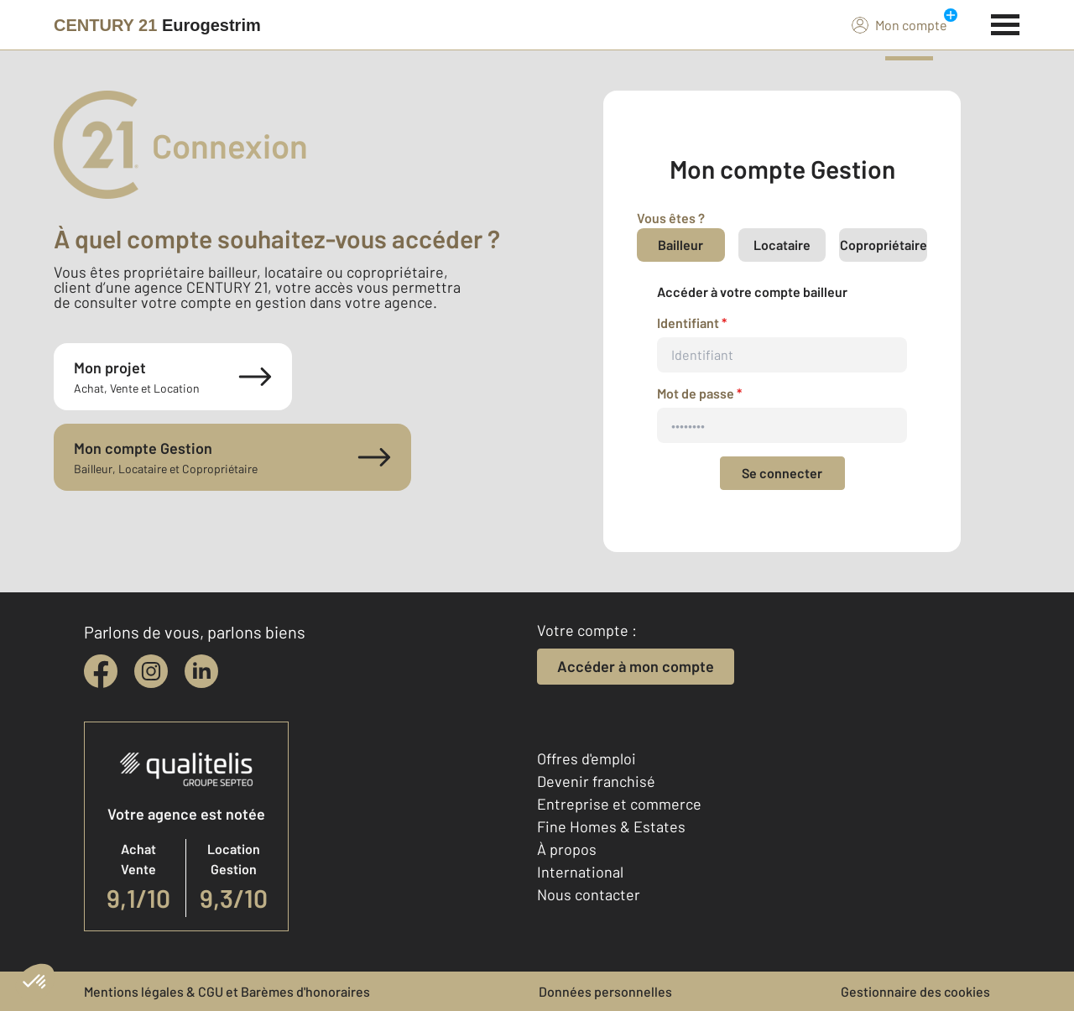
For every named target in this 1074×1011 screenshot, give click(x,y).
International (580, 871)
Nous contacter (588, 894)
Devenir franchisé (596, 781)
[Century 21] (157, 25)
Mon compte (899, 24)
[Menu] (1005, 22)
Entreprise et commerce (619, 804)
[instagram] (151, 671)
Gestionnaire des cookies (915, 991)
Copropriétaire (883, 245)
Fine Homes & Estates (611, 826)
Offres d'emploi (586, 758)
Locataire (782, 245)
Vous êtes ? (671, 218)
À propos (567, 849)
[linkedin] (201, 671)
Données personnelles (605, 991)
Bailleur (680, 245)
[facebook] (100, 671)
